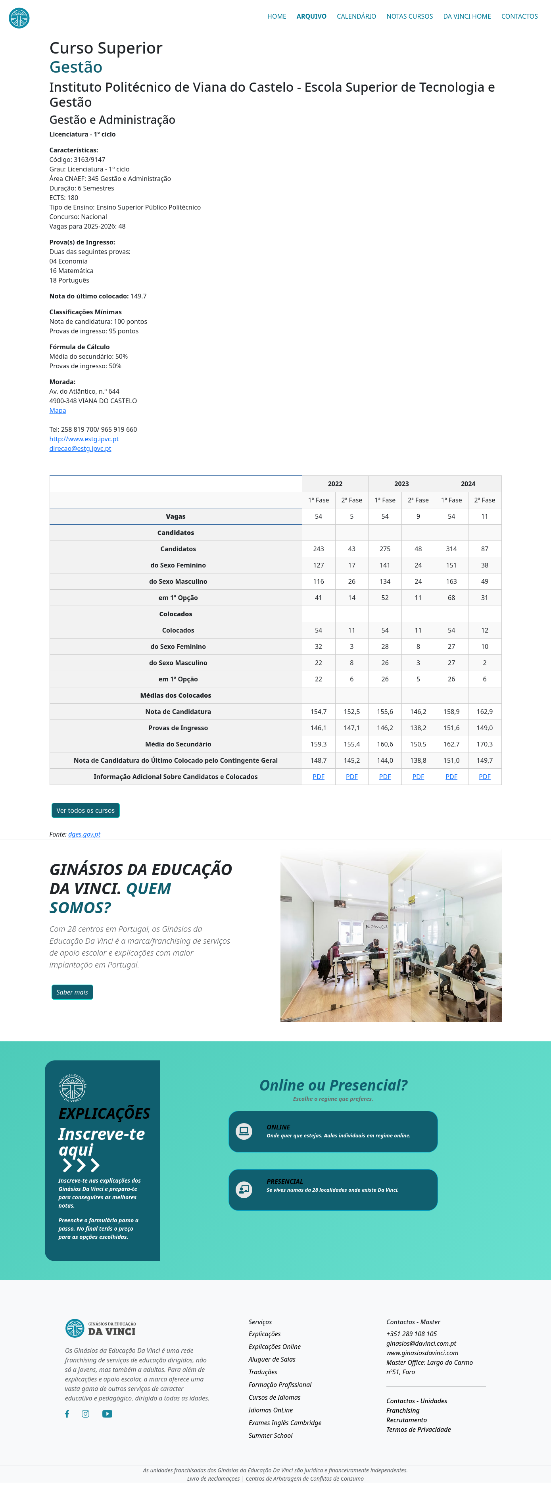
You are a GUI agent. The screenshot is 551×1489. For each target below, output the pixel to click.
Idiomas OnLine (271, 1410)
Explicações (265, 1333)
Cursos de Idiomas (275, 1397)
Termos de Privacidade (418, 1429)
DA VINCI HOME (467, 16)
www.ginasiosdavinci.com (422, 1353)
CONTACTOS (519, 16)
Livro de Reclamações (213, 1478)
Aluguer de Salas (272, 1359)
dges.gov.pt (84, 834)
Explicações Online (275, 1346)
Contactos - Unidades (416, 1401)
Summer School (271, 1435)
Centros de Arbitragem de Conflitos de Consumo (305, 1478)
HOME (276, 16)
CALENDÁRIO (356, 16)
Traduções (263, 1372)
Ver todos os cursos (86, 810)
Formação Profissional (280, 1384)
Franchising (403, 1410)
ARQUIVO (311, 16)
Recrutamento (406, 1420)
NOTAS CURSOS (410, 16)
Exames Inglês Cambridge (285, 1422)
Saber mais (72, 992)
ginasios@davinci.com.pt (421, 1343)
